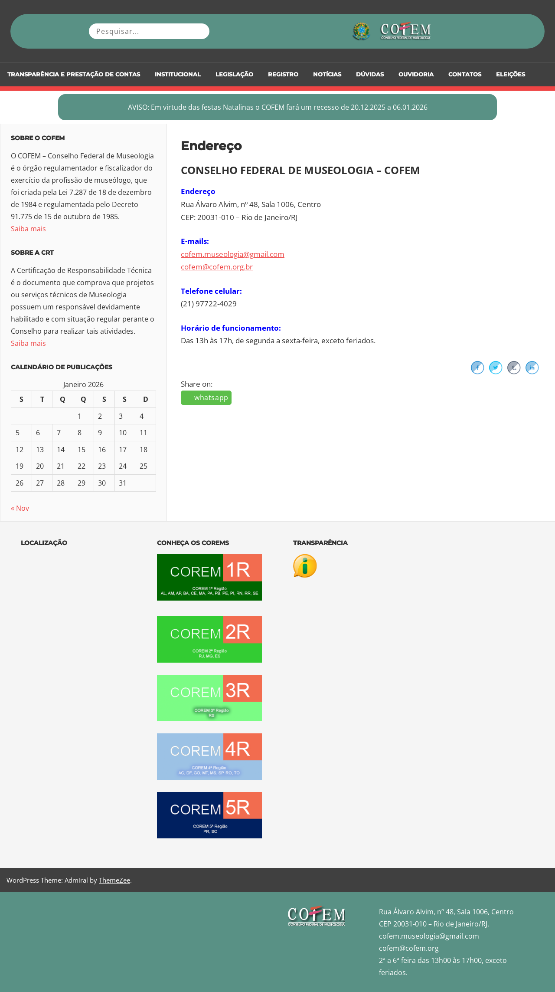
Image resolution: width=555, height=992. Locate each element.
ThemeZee (114, 880)
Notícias (327, 74)
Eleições (510, 74)
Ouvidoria (416, 74)
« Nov (20, 508)
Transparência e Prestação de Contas (73, 74)
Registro (283, 74)
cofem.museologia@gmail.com (232, 254)
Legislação (234, 74)
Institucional (178, 74)
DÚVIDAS (370, 74)
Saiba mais (28, 228)
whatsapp (211, 397)
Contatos (464, 74)
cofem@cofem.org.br (217, 267)
